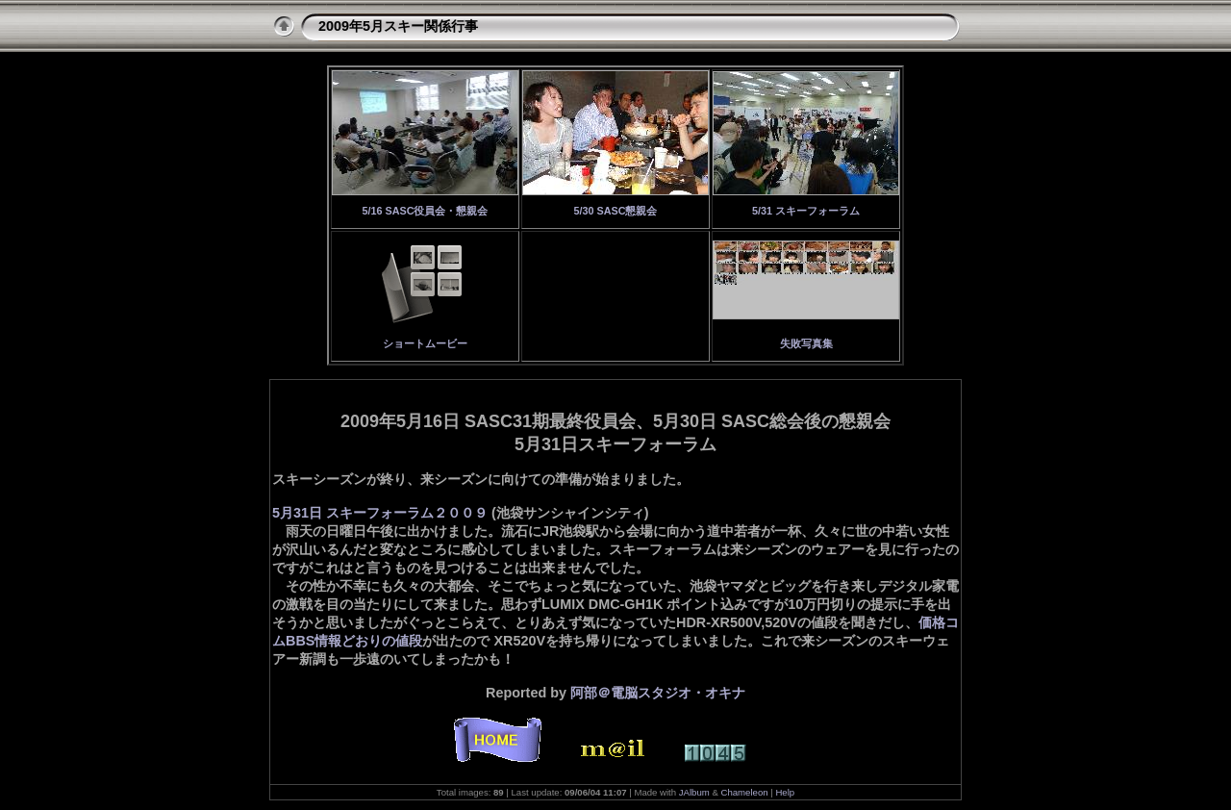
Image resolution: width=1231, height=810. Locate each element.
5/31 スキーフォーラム (806, 210)
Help (784, 792)
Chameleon (744, 792)
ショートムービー (425, 343)
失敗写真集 (806, 343)
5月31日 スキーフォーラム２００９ (380, 512)
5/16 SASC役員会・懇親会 (425, 210)
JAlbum (694, 792)
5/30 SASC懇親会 (615, 210)
